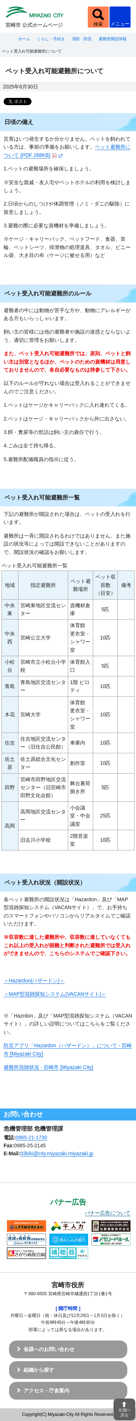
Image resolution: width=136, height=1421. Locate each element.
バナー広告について (108, 1213)
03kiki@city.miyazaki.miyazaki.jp (56, 1153)
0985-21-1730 (31, 1137)
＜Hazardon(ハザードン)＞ (34, 980)
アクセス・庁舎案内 (46, 1390)
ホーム (24, 39)
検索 (98, 24)
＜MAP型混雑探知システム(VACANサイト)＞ (55, 994)
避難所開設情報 (113, 39)
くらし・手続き (51, 39)
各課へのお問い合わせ (49, 1349)
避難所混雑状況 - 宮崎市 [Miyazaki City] (48, 1067)
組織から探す (39, 1370)
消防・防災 (82, 39)
